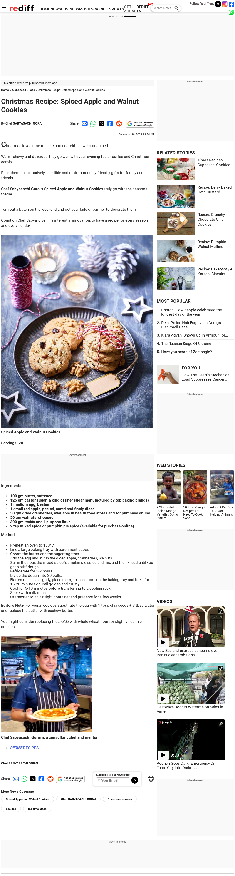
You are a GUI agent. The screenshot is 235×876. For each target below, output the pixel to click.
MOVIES (86, 9)
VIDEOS (164, 601)
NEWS (55, 9)
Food (32, 90)
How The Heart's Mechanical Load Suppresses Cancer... (206, 377)
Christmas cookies (120, 799)
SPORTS (116, 9)
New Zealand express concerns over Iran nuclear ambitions (188, 653)
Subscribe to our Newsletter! (113, 774)
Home (5, 90)
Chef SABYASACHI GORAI (23, 123)
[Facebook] (231, 4)
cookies (11, 809)
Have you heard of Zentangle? (186, 352)
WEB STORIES (171, 465)
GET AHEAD (130, 9)
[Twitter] (218, 4)
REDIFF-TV (143, 9)
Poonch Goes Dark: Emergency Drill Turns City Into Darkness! (187, 765)
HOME (44, 9)
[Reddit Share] (118, 123)
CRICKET (101, 9)
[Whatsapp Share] (92, 123)
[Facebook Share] (109, 123)
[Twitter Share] (101, 123)
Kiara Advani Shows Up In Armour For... (194, 335)
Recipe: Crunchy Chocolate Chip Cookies (211, 219)
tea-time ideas (37, 809)
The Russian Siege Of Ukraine (186, 344)
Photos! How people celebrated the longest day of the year (191, 312)
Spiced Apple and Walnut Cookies (27, 799)
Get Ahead (19, 90)
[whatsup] (231, 12)
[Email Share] (83, 123)
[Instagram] (224, 4)
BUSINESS (70, 9)
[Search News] (175, 8)
